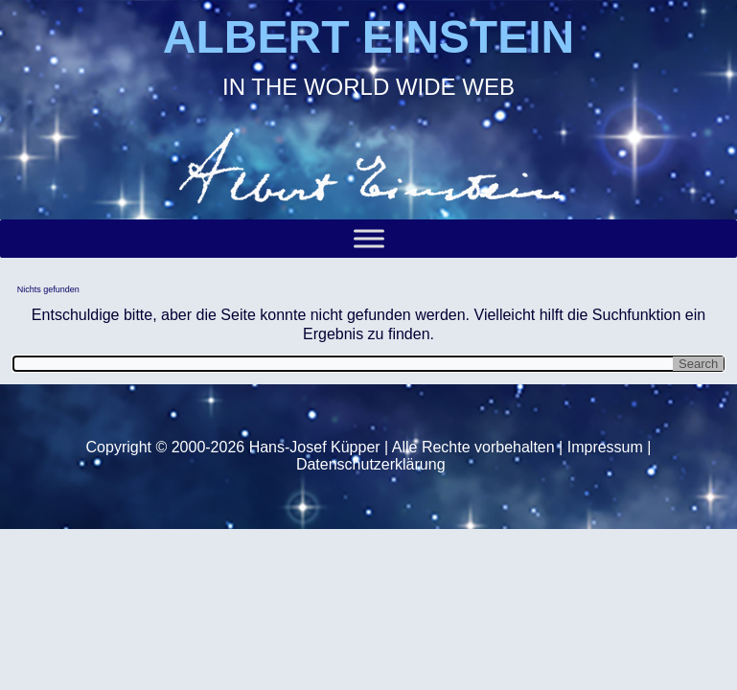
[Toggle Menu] (369, 239)
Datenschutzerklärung (371, 464)
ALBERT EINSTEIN (368, 37)
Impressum (605, 447)
